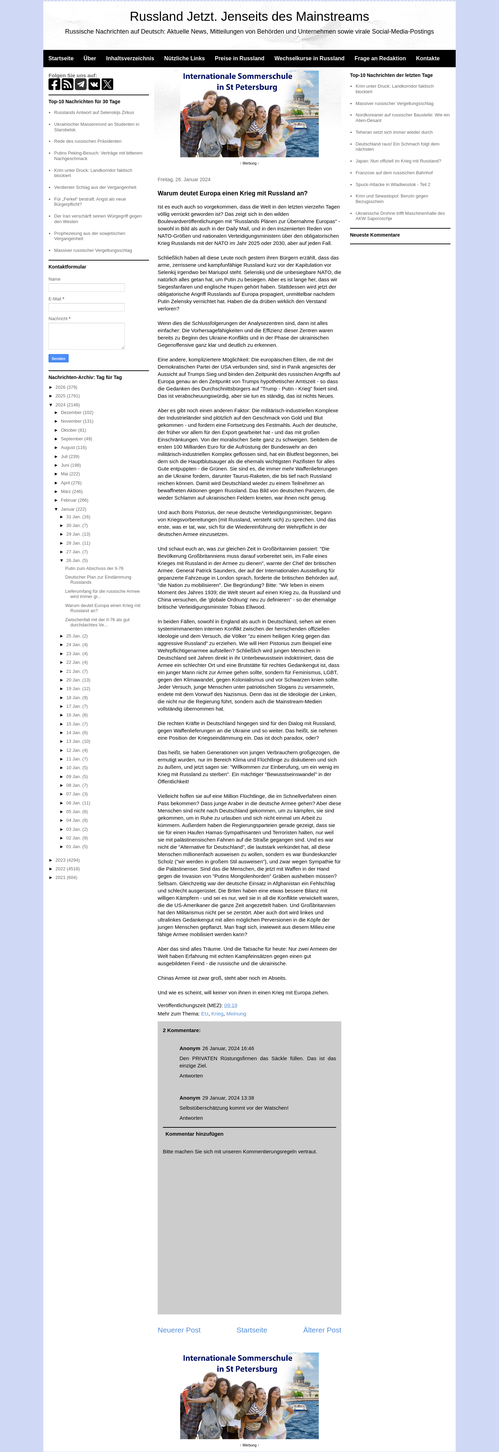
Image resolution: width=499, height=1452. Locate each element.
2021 (61, 877)
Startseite (60, 58)
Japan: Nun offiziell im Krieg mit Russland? (398, 161)
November (72, 421)
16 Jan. (74, 715)
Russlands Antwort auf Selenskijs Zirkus (94, 112)
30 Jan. (74, 525)
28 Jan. (74, 543)
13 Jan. (74, 741)
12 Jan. (74, 750)
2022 (61, 868)
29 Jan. (74, 534)
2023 (61, 860)
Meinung (236, 1014)
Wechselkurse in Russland (309, 58)
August (68, 447)
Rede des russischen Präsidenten (87, 141)
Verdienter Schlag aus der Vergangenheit (95, 187)
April (66, 482)
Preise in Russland (239, 58)
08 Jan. (74, 785)
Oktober (69, 430)
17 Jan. (74, 706)
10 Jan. (74, 767)
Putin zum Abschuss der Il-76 (94, 568)
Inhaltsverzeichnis (130, 58)
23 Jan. (74, 653)
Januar (68, 509)
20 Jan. (74, 680)
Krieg (217, 1014)
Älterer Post (322, 1330)
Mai (65, 473)
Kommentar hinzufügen (195, 1134)
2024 (61, 404)
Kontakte (427, 58)
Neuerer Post (179, 1330)
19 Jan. (74, 688)
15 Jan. (74, 724)
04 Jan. (74, 820)
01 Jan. (74, 846)
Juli (65, 456)
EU (205, 1014)
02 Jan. (74, 838)
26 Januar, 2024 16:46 (228, 1048)
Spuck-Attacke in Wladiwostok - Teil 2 (393, 184)
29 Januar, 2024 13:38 (228, 1098)
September (72, 438)
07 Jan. (74, 794)
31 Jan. (74, 516)
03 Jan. (74, 829)
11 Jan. (74, 759)
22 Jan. (74, 662)
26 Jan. (74, 560)
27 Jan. (74, 551)
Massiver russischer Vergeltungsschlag (93, 250)
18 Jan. (74, 697)
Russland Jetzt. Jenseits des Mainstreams (249, 16)
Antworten (191, 1076)
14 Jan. (74, 732)
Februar (69, 500)
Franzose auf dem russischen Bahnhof (394, 172)
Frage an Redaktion (380, 58)
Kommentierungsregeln (270, 1151)
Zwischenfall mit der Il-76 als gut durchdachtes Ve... (97, 622)
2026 (61, 387)
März (66, 491)
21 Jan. (74, 671)
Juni (65, 465)
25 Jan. (74, 636)
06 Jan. (74, 803)
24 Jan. (74, 644)
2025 (61, 395)
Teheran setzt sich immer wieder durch (394, 132)
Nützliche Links (184, 58)
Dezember (72, 412)
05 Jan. (74, 811)
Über (90, 58)
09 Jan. (74, 776)
